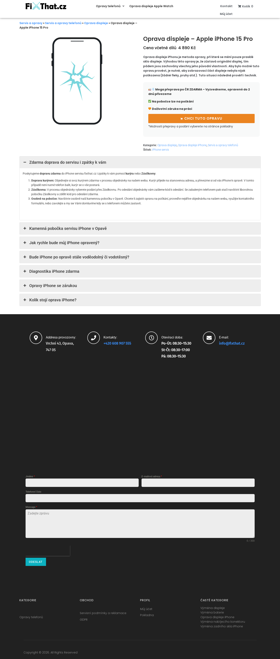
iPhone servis (160, 149)
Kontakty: (110, 337)
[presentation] (48, 550)
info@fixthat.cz (232, 343)
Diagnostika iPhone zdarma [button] (51, 271)
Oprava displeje (96, 23)
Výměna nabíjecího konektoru (222, 619)
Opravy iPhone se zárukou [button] (50, 285)
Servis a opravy (30, 23)
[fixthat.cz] (140, 413)
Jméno (30, 475)
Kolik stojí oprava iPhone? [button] (49, 299)
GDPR (84, 617)
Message (31, 506)
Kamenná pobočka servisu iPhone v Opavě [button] (65, 228)
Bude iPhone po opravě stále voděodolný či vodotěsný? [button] (76, 256)
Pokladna (147, 613)
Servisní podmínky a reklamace (103, 611)
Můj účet (146, 607)
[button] (110, 6)
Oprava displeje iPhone (192, 144)
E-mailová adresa (152, 475)
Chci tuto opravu (203, 118)
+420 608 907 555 (117, 343)
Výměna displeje (212, 606)
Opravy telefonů (31, 615)
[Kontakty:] (93, 337)
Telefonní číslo (33, 491)
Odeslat (36, 561)
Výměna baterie (212, 610)
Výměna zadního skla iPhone (221, 624)
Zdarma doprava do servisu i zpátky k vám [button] (64, 162)
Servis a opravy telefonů (63, 23)
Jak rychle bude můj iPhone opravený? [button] (61, 242)
